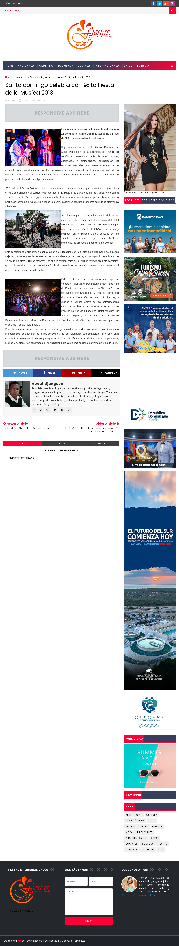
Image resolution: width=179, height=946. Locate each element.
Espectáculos (135, 820)
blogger (23, 443)
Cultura (152, 814)
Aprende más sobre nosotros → (139, 895)
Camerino (46, 66)
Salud (128, 66)
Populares (149, 200)
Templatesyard (33, 940)
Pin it (78, 373)
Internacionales (107, 66)
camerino (147, 849)
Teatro (163, 843)
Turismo (143, 66)
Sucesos (148, 843)
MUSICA (157, 826)
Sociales (84, 66)
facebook (99, 443)
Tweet (20, 373)
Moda (129, 832)
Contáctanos (14, 3)
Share (49, 373)
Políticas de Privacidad (20, 910)
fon (160, 849)
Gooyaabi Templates (73, 940)
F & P (152, 820)
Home (9, 66)
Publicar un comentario (21, 457)
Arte (129, 814)
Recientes (132, 200)
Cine (139, 814)
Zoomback (66, 66)
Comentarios (167, 201)
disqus (61, 443)
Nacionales (26, 66)
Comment (108, 373)
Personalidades (17, 74)
